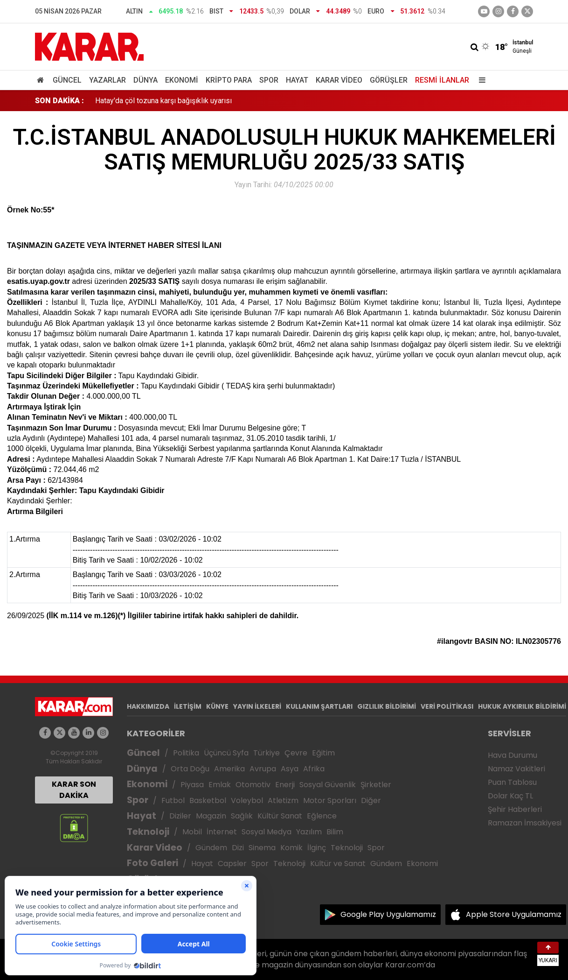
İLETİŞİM (187, 706)
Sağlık (242, 816)
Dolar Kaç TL (510, 795)
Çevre (295, 752)
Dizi (238, 847)
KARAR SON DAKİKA (74, 790)
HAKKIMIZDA (148, 706)
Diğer (371, 800)
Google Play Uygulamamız (388, 914)
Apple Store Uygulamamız (513, 914)
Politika (186, 752)
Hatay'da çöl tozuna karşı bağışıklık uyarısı (163, 100)
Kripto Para (229, 80)
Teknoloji (148, 831)
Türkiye (266, 752)
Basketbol (207, 800)
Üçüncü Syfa (226, 752)
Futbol (173, 800)
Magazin (211, 816)
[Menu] (480, 80)
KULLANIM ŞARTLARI (319, 706)
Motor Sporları (329, 800)
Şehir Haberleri (515, 809)
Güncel (67, 80)
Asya (289, 768)
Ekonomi (181, 80)
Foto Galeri (152, 863)
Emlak (219, 784)
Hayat (297, 80)
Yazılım (309, 831)
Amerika (229, 768)
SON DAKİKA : (59, 100)
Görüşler (389, 80)
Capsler (232, 863)
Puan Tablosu (512, 782)
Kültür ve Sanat (338, 863)
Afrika (314, 768)
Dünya (145, 80)
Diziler (180, 816)
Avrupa (262, 768)
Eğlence (322, 816)
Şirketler (375, 784)
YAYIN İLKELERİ (257, 706)
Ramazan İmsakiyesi (524, 823)
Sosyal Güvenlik (327, 784)
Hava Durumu (512, 755)
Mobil (192, 831)
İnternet (222, 831)
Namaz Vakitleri (516, 768)
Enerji (285, 784)
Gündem (211, 847)
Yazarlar (107, 80)
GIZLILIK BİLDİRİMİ (386, 706)
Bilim (334, 831)
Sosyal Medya (266, 831)
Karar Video (339, 80)
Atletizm (283, 800)
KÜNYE (217, 706)
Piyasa (192, 784)
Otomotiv (253, 784)
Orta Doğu (190, 768)
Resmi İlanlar (442, 80)
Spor (268, 80)
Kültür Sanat (279, 816)
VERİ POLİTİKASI (447, 706)
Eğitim (323, 752)
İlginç (316, 847)
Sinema (262, 847)
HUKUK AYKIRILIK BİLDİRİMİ (522, 706)
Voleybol (247, 800)
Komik (291, 847)
